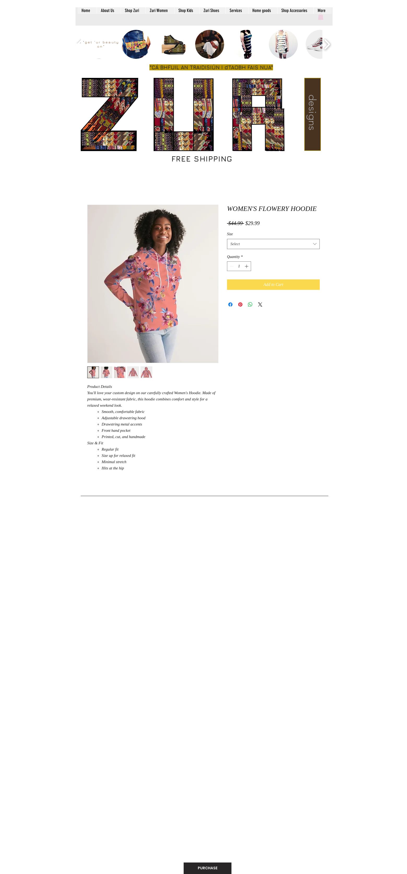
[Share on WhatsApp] (250, 304)
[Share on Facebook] (230, 304)
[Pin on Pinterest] (240, 304)
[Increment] (247, 266)
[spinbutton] (239, 266)
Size (230, 234)
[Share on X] (260, 304)
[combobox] (273, 244)
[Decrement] (231, 266)
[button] (320, 16)
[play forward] (327, 44)
